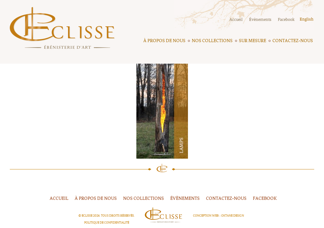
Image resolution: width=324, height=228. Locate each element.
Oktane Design (232, 216)
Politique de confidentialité (106, 223)
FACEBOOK (265, 198)
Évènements (260, 19)
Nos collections (212, 40)
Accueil (236, 19)
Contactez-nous (292, 40)
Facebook (286, 19)
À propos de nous (164, 40)
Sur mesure (252, 40)
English (306, 19)
